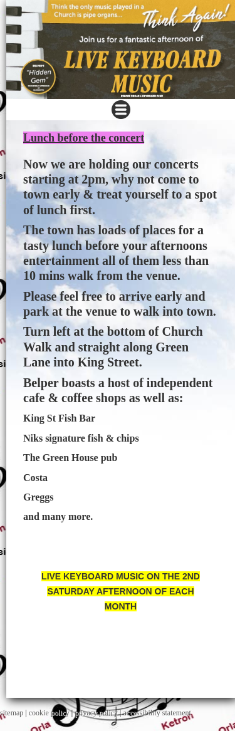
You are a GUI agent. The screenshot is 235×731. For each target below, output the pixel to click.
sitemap (11, 712)
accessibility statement (157, 712)
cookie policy (49, 712)
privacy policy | (99, 712)
